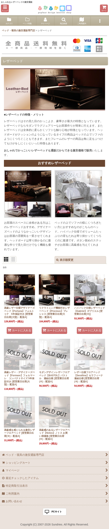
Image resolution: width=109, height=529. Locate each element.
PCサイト (56, 511)
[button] (5, 8)
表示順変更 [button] (64, 259)
